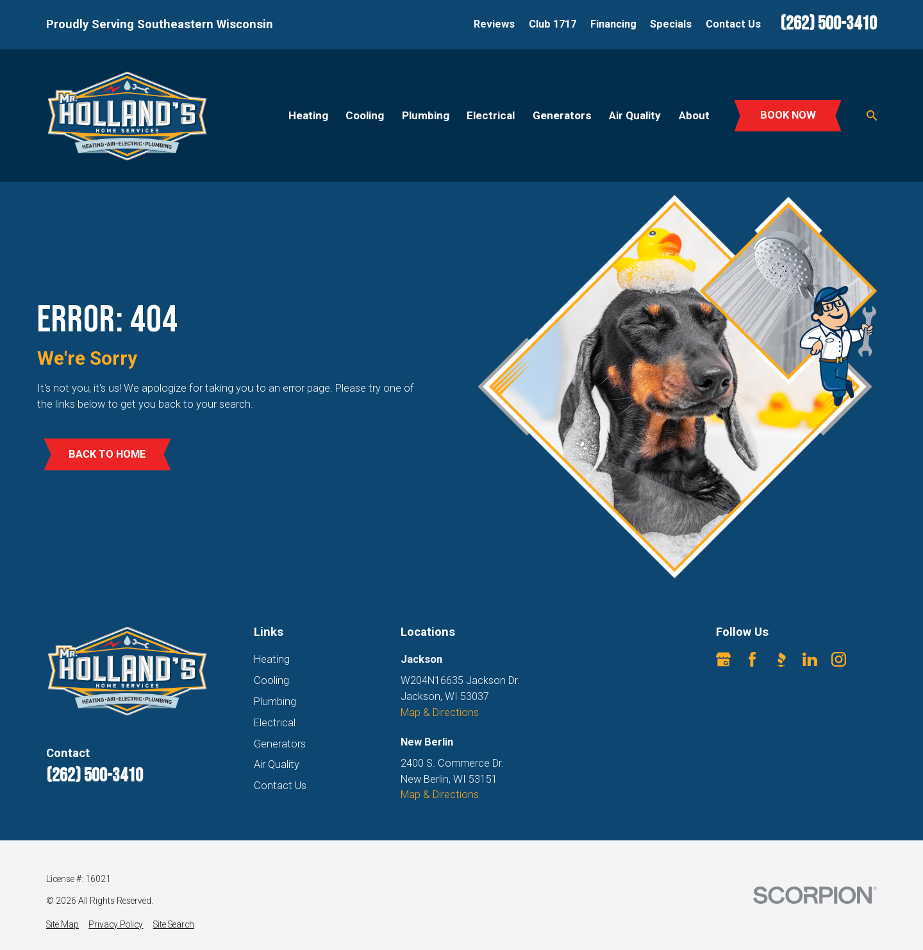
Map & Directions (440, 712)
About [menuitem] (694, 115)
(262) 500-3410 (828, 24)
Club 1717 (552, 24)
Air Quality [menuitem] (635, 115)
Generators (280, 744)
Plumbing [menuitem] (425, 115)
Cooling (271, 680)
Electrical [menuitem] (491, 115)
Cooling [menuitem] (364, 115)
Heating (272, 659)
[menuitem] (62, 924)
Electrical (274, 723)
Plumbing (275, 702)
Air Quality (276, 764)
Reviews (494, 24)
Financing (613, 24)
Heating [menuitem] (308, 115)
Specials (671, 24)
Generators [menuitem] (562, 115)
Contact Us (733, 24)
